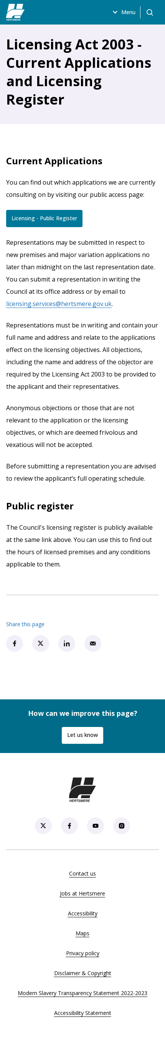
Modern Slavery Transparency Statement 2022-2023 (82, 993)
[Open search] (149, 12)
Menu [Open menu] (123, 12)
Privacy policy (82, 953)
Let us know (82, 734)
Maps (82, 933)
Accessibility (82, 913)
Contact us (82, 873)
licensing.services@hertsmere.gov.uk (59, 304)
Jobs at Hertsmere (82, 893)
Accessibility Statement (82, 1013)
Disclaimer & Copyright (82, 973)
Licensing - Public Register (47, 219)
